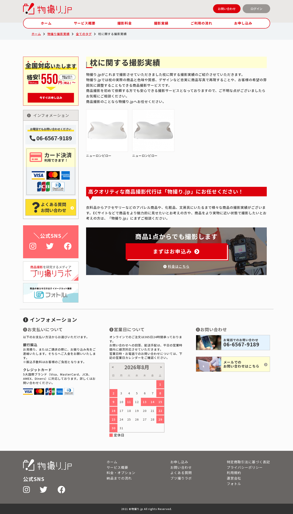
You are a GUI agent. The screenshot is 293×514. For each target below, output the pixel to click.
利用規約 (234, 472)
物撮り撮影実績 (58, 34)
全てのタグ (84, 34)
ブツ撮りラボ (181, 478)
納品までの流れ (119, 478)
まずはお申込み (176, 251)
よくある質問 (181, 472)
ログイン (256, 9)
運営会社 (234, 478)
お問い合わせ (227, 9)
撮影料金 (124, 23)
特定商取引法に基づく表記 (248, 461)
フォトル (234, 483)
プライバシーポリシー (245, 467)
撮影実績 (161, 23)
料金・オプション (121, 472)
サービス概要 (84, 23)
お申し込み (243, 23)
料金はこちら (176, 266)
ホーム (46, 23)
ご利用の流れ (201, 23)
